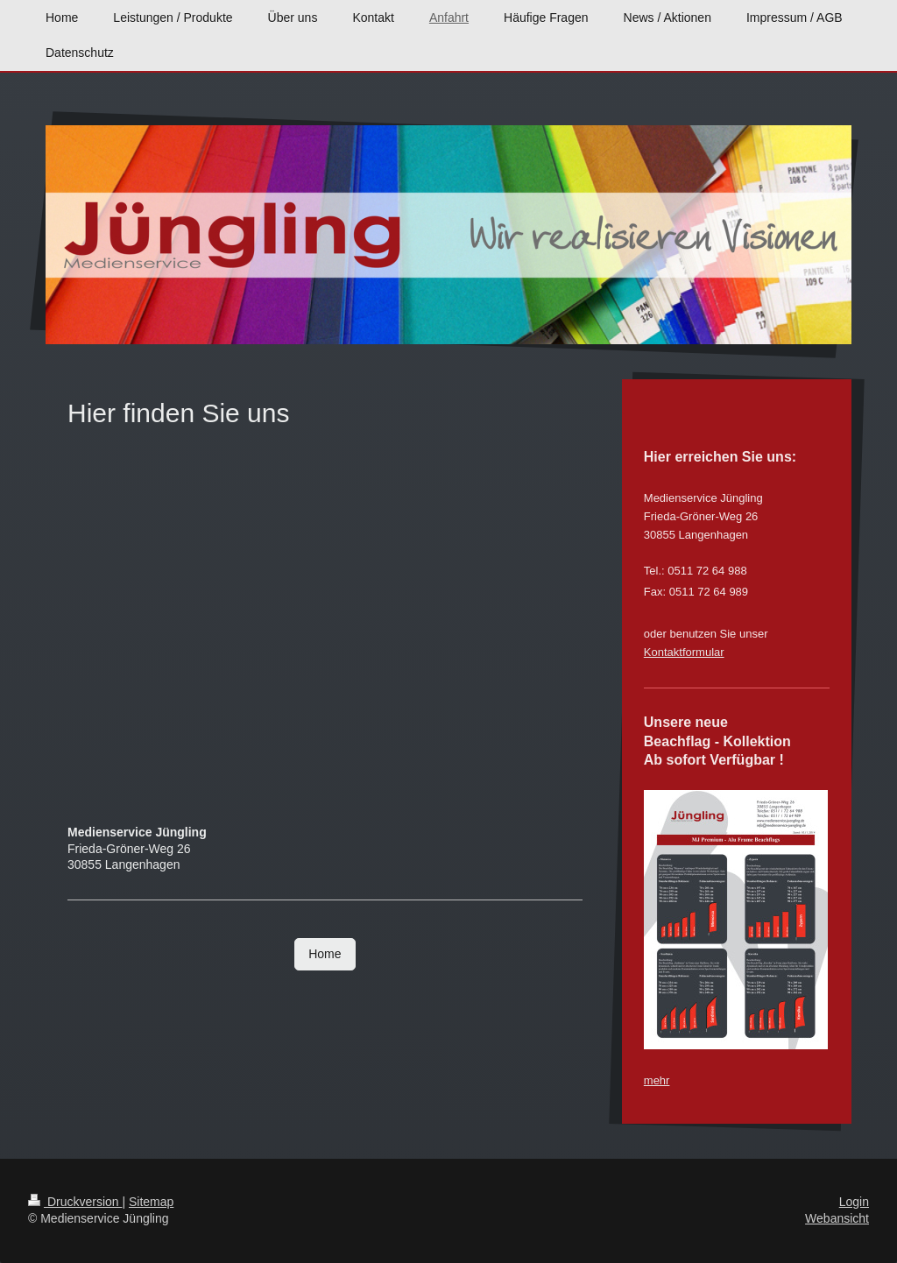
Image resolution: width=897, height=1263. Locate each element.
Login (854, 1202)
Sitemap (151, 1202)
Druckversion (75, 1202)
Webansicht (837, 1218)
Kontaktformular (684, 652)
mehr (657, 1080)
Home (324, 954)
